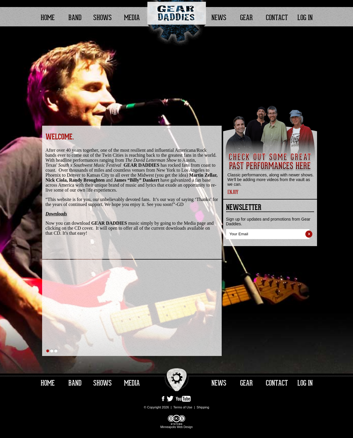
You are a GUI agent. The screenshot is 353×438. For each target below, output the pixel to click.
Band (75, 17)
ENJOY (233, 192)
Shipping (203, 407)
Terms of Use (182, 407)
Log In (305, 17)
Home (48, 17)
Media (132, 17)
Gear (246, 17)
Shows (102, 17)
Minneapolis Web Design (176, 425)
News (218, 17)
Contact (277, 17)
